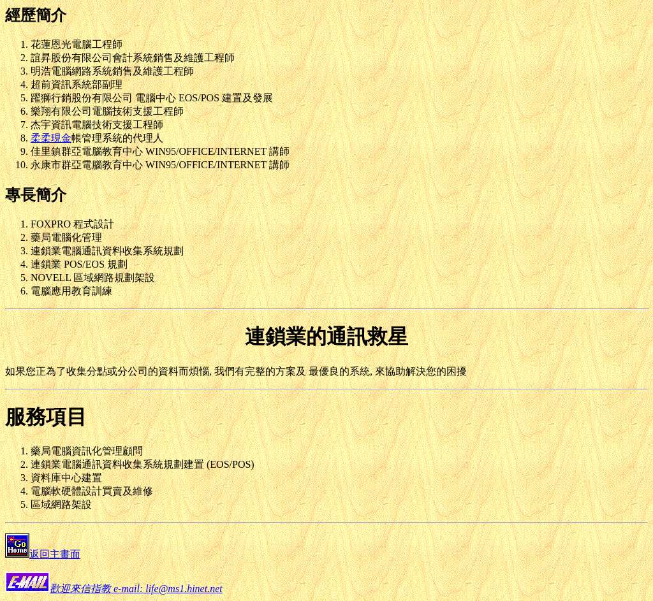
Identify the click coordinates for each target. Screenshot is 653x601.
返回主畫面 (54, 554)
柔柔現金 (51, 138)
